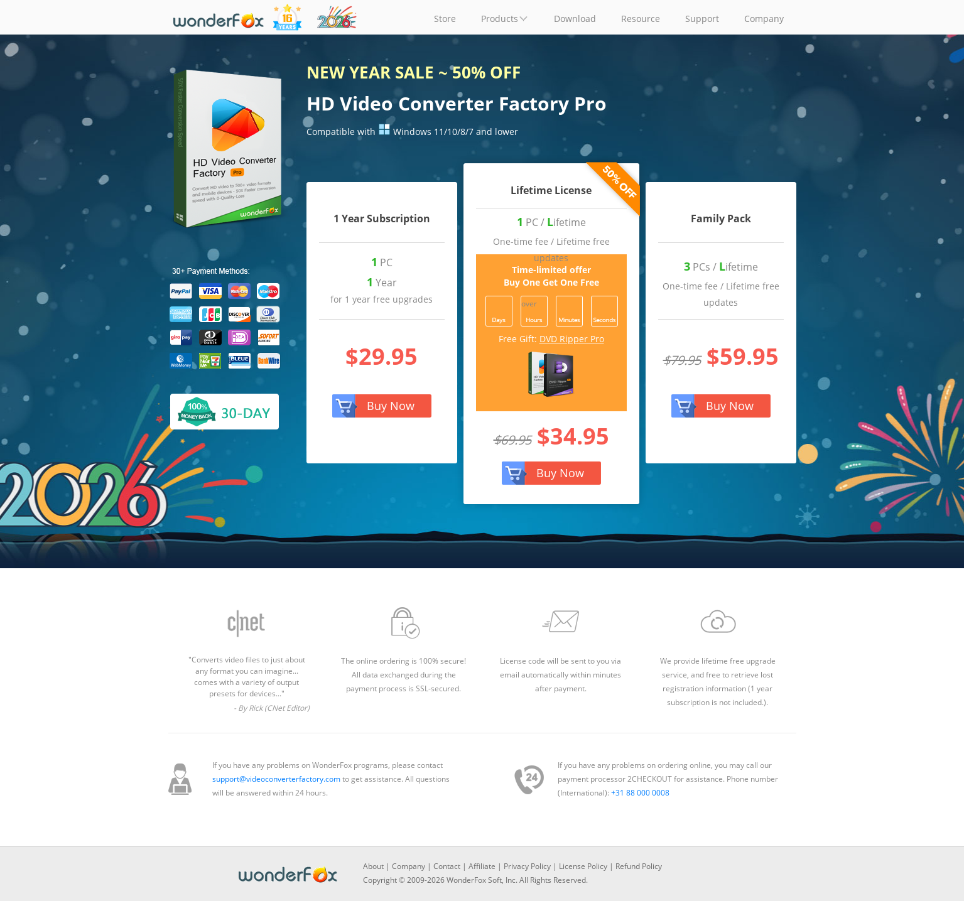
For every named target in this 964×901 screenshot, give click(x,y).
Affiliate (482, 866)
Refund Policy (638, 866)
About (373, 866)
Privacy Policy (527, 866)
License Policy (583, 866)
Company (408, 866)
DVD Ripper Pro (571, 339)
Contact (446, 866)
